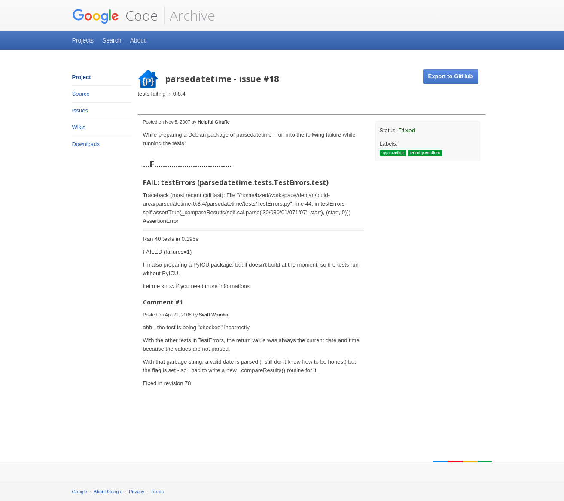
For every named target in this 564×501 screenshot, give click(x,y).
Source (81, 94)
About (138, 40)
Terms (157, 491)
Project (81, 77)
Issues (80, 110)
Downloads (86, 144)
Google (79, 491)
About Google (108, 491)
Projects (83, 40)
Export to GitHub (450, 76)
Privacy (136, 491)
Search (111, 40)
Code (115, 15)
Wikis (78, 127)
